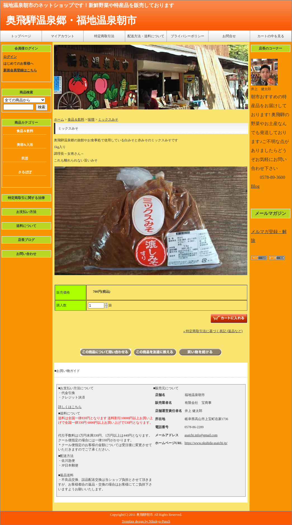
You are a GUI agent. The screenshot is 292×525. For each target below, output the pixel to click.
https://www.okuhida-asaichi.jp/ (206, 443)
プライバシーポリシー (187, 36)
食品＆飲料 (24, 131)
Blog (255, 186)
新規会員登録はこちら (20, 70)
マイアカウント (62, 36)
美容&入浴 (25, 145)
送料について (26, 226)
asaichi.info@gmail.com (201, 435)
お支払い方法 (26, 212)
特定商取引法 (104, 36)
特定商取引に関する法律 (26, 198)
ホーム (59, 119)
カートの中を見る (270, 36)
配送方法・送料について (145, 36)
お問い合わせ (26, 254)
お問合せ (229, 36)
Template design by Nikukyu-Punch (146, 521)
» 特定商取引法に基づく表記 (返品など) (213, 331)
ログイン (10, 57)
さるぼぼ (25, 172)
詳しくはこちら (70, 407)
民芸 (25, 158)
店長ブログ (26, 240)
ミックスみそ (108, 119)
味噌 (91, 119)
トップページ (21, 36)
